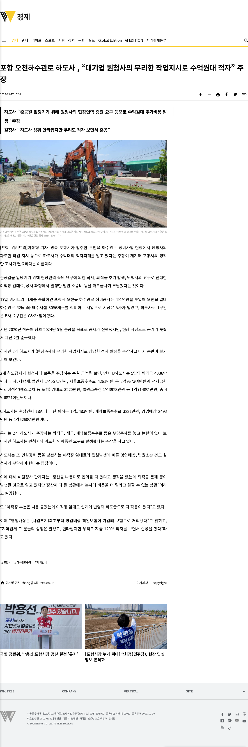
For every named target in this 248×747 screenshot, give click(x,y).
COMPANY (69, 691)
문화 (81, 40)
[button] (200, 95)
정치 (71, 40)
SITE (189, 691)
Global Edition (110, 40)
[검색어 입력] (233, 41)
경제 (14, 40)
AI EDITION (134, 40)
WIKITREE (7, 691)
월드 (91, 40)
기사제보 (142, 582)
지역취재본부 (156, 40)
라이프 (36, 40)
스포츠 (50, 40)
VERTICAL (131, 691)
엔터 (24, 40)
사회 (61, 40)
